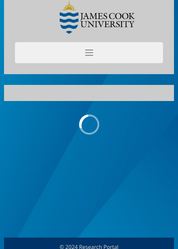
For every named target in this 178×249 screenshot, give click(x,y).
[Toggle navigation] (89, 52)
